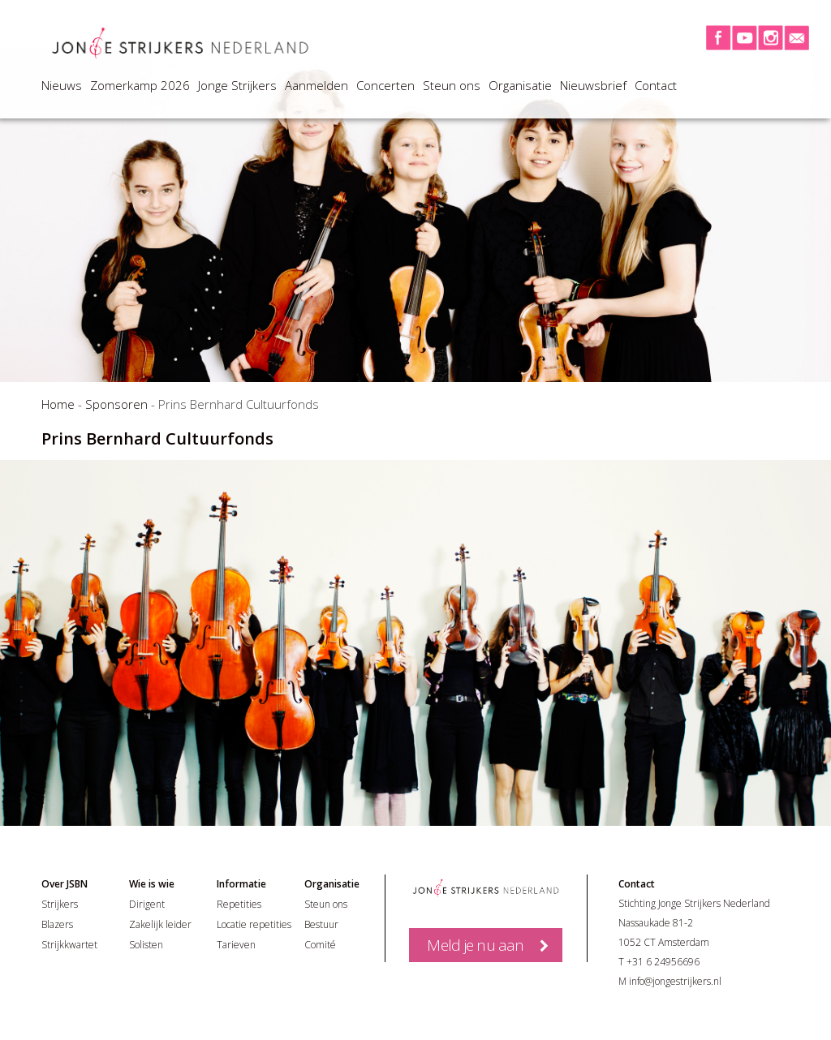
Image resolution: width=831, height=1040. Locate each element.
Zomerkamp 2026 (140, 85)
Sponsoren (116, 404)
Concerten (385, 85)
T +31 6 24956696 (659, 962)
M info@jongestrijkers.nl (669, 981)
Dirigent (147, 904)
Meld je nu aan (475, 945)
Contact (656, 85)
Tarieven (236, 945)
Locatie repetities (254, 924)
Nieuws (61, 85)
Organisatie (520, 85)
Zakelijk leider (160, 924)
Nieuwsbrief (593, 85)
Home (58, 404)
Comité (320, 945)
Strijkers (59, 904)
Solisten (146, 945)
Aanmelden (316, 85)
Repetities (239, 904)
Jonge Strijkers (237, 85)
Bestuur (321, 924)
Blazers (57, 924)
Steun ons (451, 85)
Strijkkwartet (69, 945)
